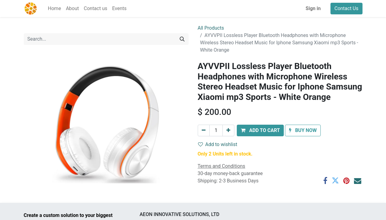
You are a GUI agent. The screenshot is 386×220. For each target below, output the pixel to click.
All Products (211, 28)
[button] (260, 130)
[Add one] (228, 130)
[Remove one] (204, 130)
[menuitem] (54, 8)
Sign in (313, 8)
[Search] (182, 39)
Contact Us (346, 8)
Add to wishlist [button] (217, 144)
